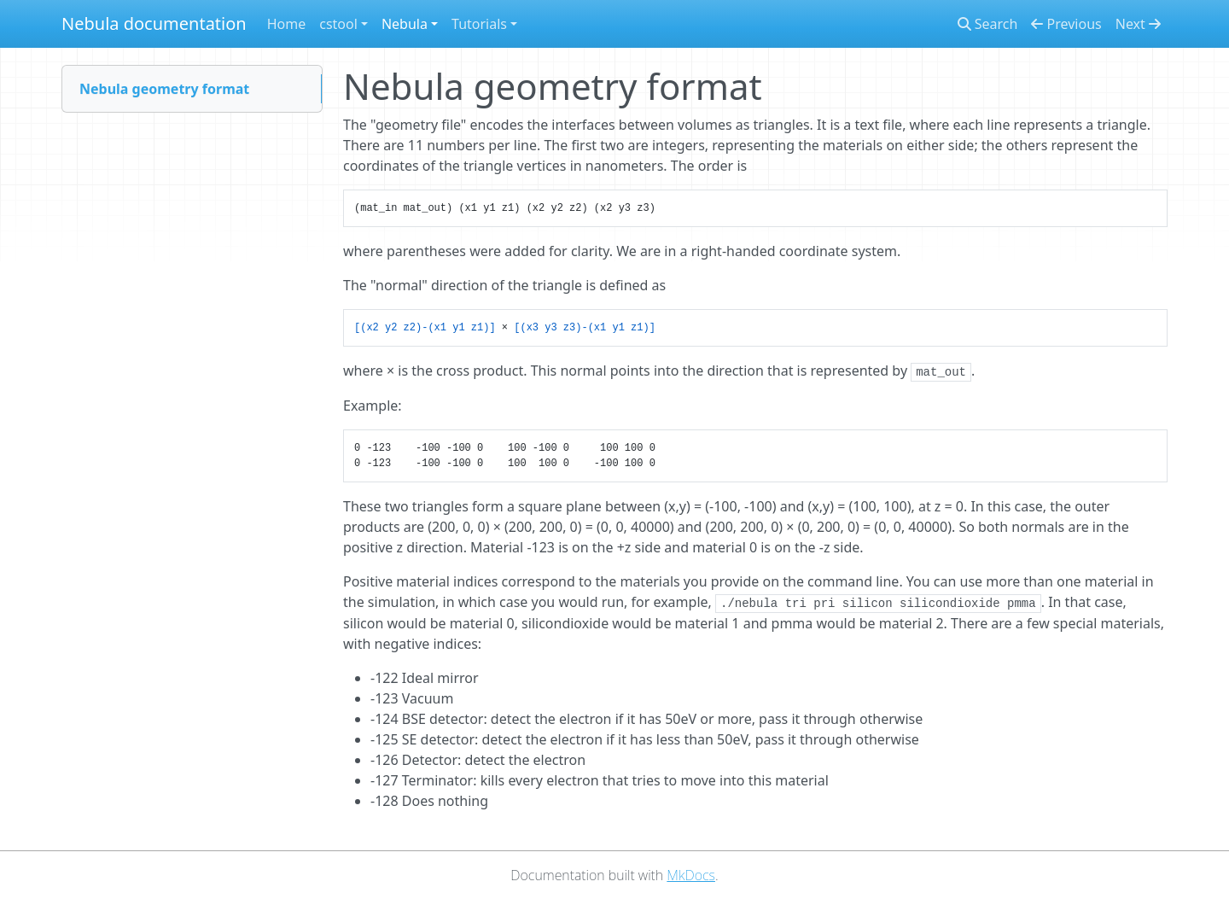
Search (988, 24)
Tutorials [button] (479, 24)
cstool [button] (338, 24)
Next (1138, 24)
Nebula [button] (405, 24)
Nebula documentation (154, 23)
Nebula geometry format (164, 88)
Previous (1066, 24)
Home (286, 24)
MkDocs (691, 875)
